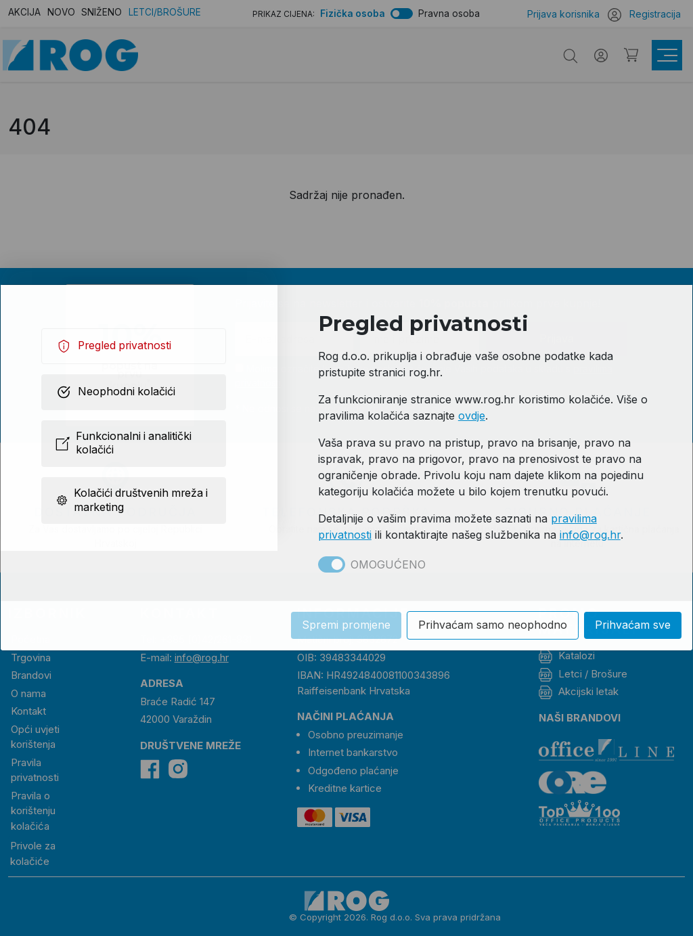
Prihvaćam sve (633, 626)
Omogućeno (388, 564)
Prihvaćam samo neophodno (492, 626)
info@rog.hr (590, 534)
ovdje (471, 415)
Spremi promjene (346, 626)
